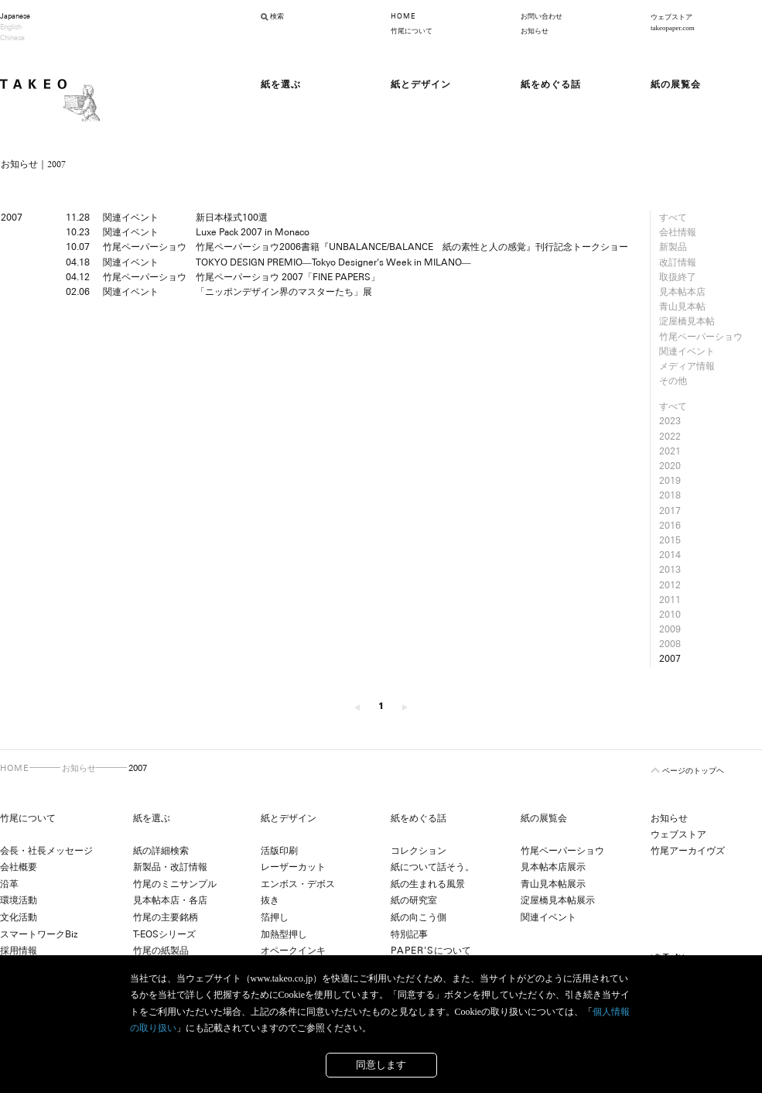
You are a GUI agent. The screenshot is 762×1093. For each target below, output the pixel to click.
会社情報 (677, 232)
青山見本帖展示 (553, 884)
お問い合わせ (541, 16)
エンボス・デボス (298, 884)
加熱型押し (284, 934)
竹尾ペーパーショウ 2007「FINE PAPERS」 (288, 277)
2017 (670, 510)
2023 (670, 421)
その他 (673, 380)
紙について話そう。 (432, 867)
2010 (670, 614)
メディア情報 (687, 366)
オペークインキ (293, 950)
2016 (670, 525)
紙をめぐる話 (418, 818)
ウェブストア (678, 834)
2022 (670, 436)
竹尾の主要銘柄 (165, 917)
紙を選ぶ (151, 818)
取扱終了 (677, 277)
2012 (670, 585)
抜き (270, 900)
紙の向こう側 (418, 917)
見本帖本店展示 (553, 867)
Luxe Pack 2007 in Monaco (252, 232)
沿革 (9, 884)
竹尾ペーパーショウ (701, 336)
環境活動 (18, 900)
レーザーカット (293, 867)
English (11, 27)
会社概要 (18, 867)
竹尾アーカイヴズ (688, 850)
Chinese (12, 38)
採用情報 (18, 950)
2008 (670, 644)
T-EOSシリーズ (164, 934)
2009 (670, 629)
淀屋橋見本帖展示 (558, 900)
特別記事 (409, 934)
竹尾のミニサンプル (175, 884)
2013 (670, 569)
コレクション (418, 850)
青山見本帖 (682, 306)
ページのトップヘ (693, 770)
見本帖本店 (682, 291)
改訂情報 (677, 262)
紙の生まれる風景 (428, 884)
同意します (381, 1065)
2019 (670, 480)
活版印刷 (279, 850)
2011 (670, 599)
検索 (277, 16)
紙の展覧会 (544, 818)
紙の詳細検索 (161, 850)
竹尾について (411, 31)
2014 (670, 555)
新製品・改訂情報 (170, 867)
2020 (670, 466)
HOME (403, 16)
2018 (670, 495)
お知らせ (534, 31)
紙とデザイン (288, 818)
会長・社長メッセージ (46, 850)
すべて (673, 217)
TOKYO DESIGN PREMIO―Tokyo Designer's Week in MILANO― (333, 262)
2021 (670, 451)
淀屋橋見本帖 (687, 321)
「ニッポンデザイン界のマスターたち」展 (284, 291)
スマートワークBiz (38, 934)
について (431, 950)
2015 (670, 540)
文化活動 (18, 917)
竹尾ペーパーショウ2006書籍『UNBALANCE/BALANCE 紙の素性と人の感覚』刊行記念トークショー (412, 247)
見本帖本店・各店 (170, 900)
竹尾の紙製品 (161, 950)
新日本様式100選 (232, 217)
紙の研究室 (414, 900)
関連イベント (687, 351)
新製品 (673, 247)
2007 (670, 658)
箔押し (275, 917)
